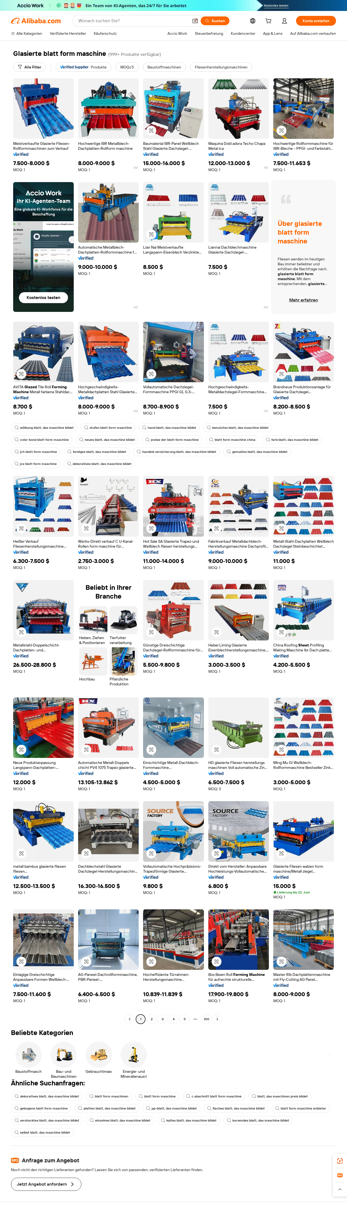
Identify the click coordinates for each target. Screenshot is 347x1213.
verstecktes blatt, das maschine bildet (47, 1120)
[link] (340, 1161)
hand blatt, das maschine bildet (169, 428)
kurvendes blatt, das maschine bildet (258, 1120)
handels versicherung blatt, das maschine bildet (176, 452)
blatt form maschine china (232, 440)
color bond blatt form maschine (42, 440)
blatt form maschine (157, 1096)
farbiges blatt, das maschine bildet (96, 452)
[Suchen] (215, 20)
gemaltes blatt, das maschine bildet (257, 452)
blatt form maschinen (108, 1096)
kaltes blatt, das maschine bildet (189, 1120)
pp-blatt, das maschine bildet (171, 1108)
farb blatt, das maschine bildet (292, 440)
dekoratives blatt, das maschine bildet (99, 464)
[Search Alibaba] (132, 21)
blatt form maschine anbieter (300, 1108)
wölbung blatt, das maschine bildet (44, 428)
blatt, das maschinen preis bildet (280, 1096)
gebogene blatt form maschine (41, 1108)
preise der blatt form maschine (172, 440)
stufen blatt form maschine (108, 428)
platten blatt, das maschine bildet (107, 1108)
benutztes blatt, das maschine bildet (238, 428)
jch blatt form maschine (36, 452)
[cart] (269, 21)
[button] (195, 21)
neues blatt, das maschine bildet (107, 440)
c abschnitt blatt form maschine (213, 1096)
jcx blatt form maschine (36, 464)
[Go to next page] (217, 1019)
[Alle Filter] (29, 67)
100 (206, 1019)
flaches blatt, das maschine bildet (236, 1108)
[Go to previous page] (130, 1019)
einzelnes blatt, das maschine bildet (120, 1120)
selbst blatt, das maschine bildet (42, 1132)
